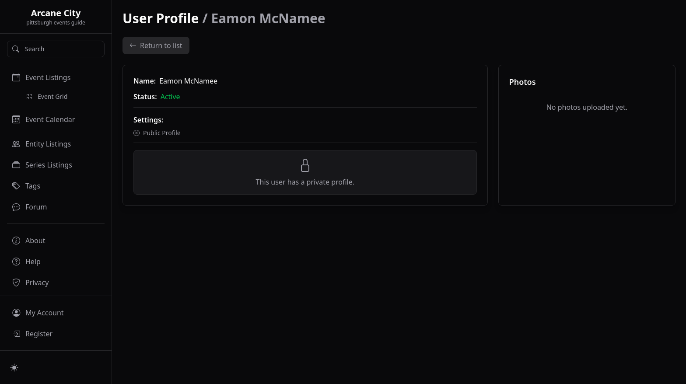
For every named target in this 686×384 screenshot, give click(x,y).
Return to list (156, 45)
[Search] (56, 49)
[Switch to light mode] (14, 367)
